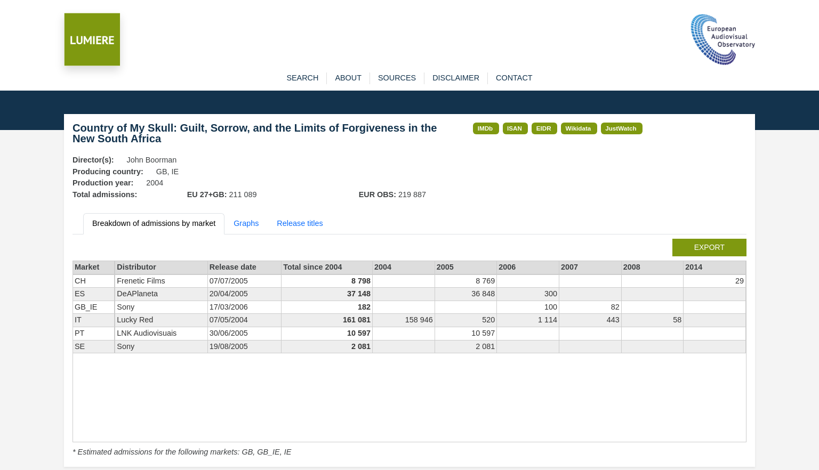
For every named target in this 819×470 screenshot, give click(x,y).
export (709, 247)
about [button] (348, 78)
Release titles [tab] (300, 223)
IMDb (485, 128)
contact (514, 78)
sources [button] (397, 78)
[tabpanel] (409, 348)
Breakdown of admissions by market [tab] (153, 223)
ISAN (514, 128)
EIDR (543, 128)
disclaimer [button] (455, 78)
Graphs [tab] (246, 223)
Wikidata (578, 128)
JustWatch (621, 128)
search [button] (302, 78)
